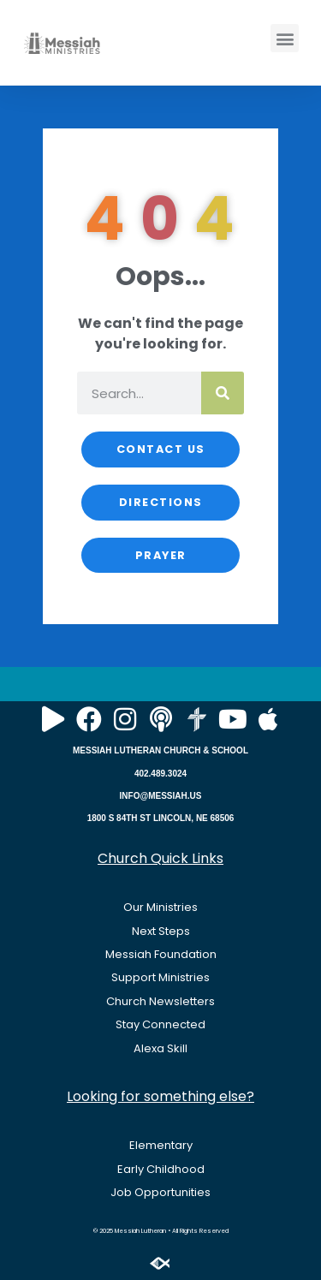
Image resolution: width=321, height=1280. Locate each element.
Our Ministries (160, 907)
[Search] (222, 393)
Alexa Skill (160, 1048)
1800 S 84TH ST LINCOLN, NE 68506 (161, 818)
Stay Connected (160, 1024)
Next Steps (161, 931)
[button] (284, 38)
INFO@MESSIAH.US (161, 796)
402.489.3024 (160, 773)
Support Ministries (160, 977)
